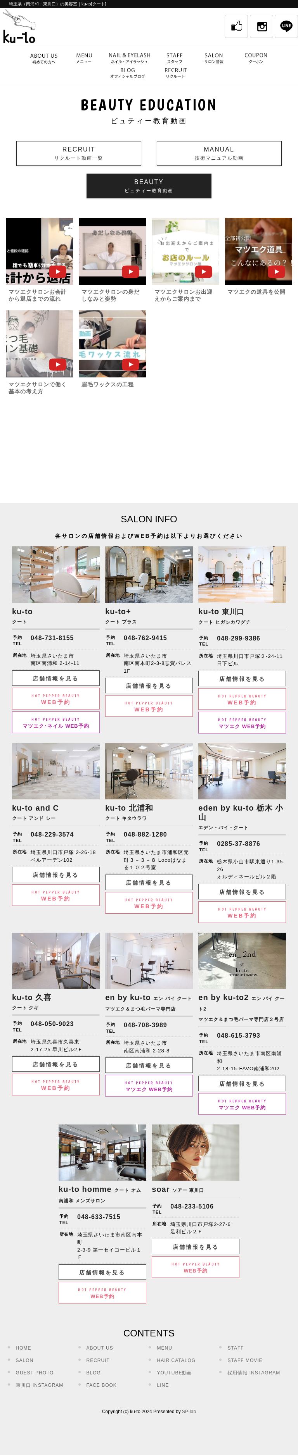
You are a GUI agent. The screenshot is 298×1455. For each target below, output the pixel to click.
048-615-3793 (238, 1035)
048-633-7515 (99, 1217)
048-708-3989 (145, 1025)
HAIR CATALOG (176, 1360)
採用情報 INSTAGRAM (253, 1373)
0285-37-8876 (238, 843)
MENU (164, 1348)
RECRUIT (98, 1360)
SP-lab (189, 1411)
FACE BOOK (102, 1385)
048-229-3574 (52, 834)
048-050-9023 (52, 1024)
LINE (163, 1385)
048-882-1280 (145, 834)
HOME (23, 1348)
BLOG (94, 1373)
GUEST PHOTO (35, 1373)
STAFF (235, 1348)
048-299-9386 (238, 638)
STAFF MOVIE (244, 1360)
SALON (25, 1360)
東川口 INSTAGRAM (40, 1385)
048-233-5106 (192, 1206)
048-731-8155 (52, 638)
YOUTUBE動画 (174, 1373)
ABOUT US (100, 1348)
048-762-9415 (145, 638)
